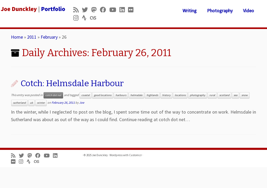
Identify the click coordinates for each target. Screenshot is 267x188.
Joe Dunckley (100, 155)
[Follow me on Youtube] (114, 10)
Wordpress (116, 155)
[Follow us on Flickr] (132, 10)
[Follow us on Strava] (86, 18)
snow (244, 95)
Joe (81, 102)
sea (235, 95)
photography (197, 95)
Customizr (135, 155)
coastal (85, 95)
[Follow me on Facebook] (104, 10)
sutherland (19, 102)
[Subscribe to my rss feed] (77, 10)
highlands (152, 95)
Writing (190, 11)
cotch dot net (53, 95)
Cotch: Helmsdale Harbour (72, 83)
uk (31, 102)
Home (17, 37)
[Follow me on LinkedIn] (123, 10)
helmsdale (136, 95)
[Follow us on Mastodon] (95, 10)
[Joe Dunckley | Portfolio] (31, 9)
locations (180, 95)
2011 (32, 37)
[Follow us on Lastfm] (94, 18)
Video (248, 11)
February (49, 37)
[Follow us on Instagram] (77, 18)
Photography (220, 11)
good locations (102, 95)
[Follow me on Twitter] (86, 10)
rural (212, 95)
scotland (224, 95)
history (166, 95)
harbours (121, 95)
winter (41, 102)
